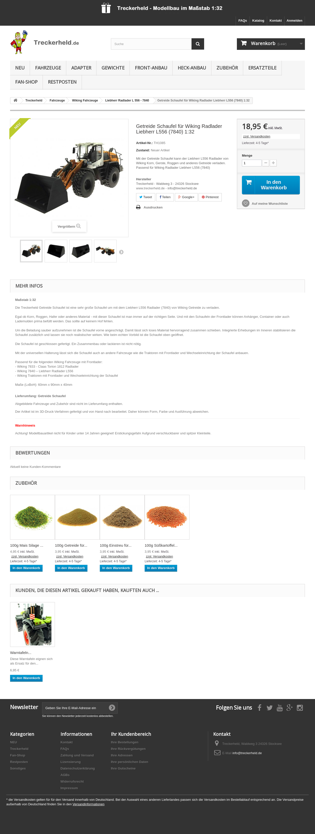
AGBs (65, 775)
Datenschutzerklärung (77, 768)
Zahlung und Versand (77, 755)
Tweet (145, 197)
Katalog (258, 20)
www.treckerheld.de (150, 188)
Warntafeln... (20, 652)
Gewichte (113, 68)
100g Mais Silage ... (26, 545)
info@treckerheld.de (247, 753)
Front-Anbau (151, 68)
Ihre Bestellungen (124, 742)
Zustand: (143, 150)
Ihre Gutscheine (123, 768)
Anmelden (294, 20)
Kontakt (276, 20)
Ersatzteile (262, 68)
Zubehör (227, 68)
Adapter (81, 68)
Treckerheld (19, 749)
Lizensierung (70, 762)
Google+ (186, 197)
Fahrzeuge (48, 68)
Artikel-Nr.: (144, 143)
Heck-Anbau (192, 68)
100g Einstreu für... (116, 545)
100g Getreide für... (71, 545)
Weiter (121, 251)
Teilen (165, 197)
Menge (247, 155)
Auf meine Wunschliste (269, 203)
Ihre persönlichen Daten (129, 762)
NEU (20, 68)
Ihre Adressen (122, 755)
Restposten (62, 82)
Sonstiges (18, 768)
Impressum (69, 788)
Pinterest (210, 197)
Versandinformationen (88, 804)
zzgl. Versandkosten (256, 136)
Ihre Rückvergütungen (128, 749)
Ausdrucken (153, 207)
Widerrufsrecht (72, 781)
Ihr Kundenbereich (131, 734)
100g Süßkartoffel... (161, 545)
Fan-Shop (26, 82)
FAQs (242, 20)
